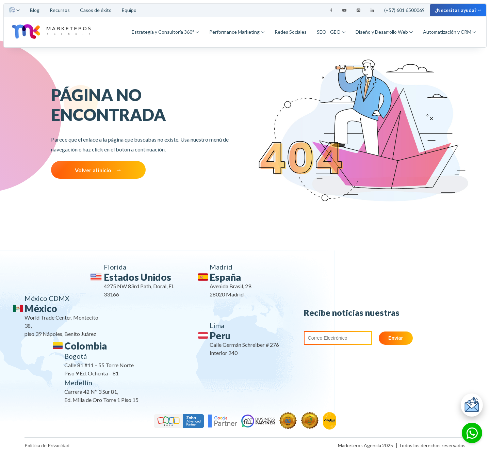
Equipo (129, 10)
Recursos (60, 10)
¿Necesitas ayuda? (458, 10)
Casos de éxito (96, 10)
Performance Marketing (236, 32)
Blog (34, 10)
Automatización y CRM (449, 32)
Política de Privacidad (46, 445)
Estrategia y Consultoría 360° (165, 32)
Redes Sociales (291, 32)
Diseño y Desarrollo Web (384, 32)
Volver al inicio (93, 170)
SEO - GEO (331, 32)
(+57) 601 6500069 (404, 10)
